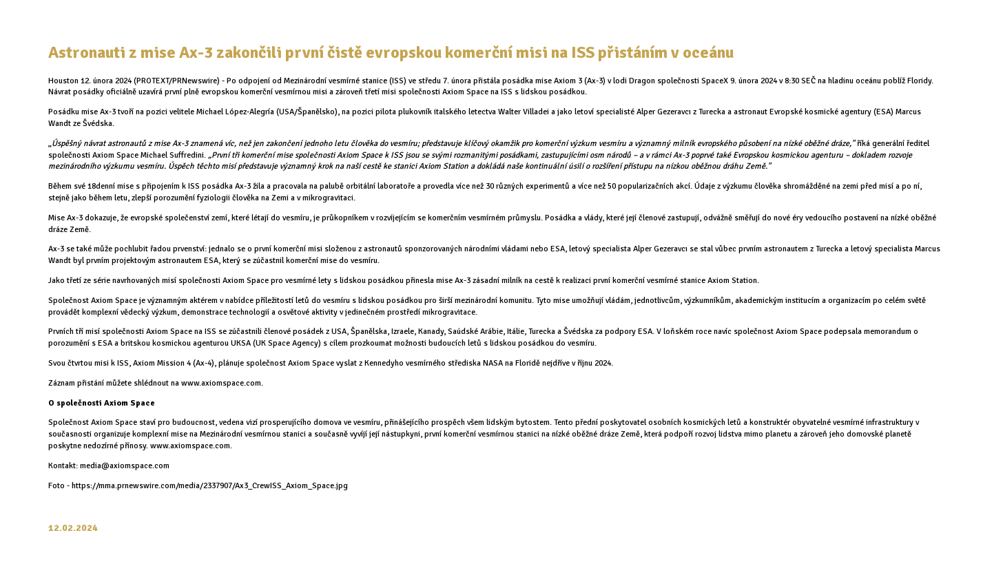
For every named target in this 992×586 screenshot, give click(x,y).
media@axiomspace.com (124, 466)
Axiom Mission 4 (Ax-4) (173, 363)
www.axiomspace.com (190, 446)
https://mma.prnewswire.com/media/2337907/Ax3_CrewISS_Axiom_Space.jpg (211, 486)
